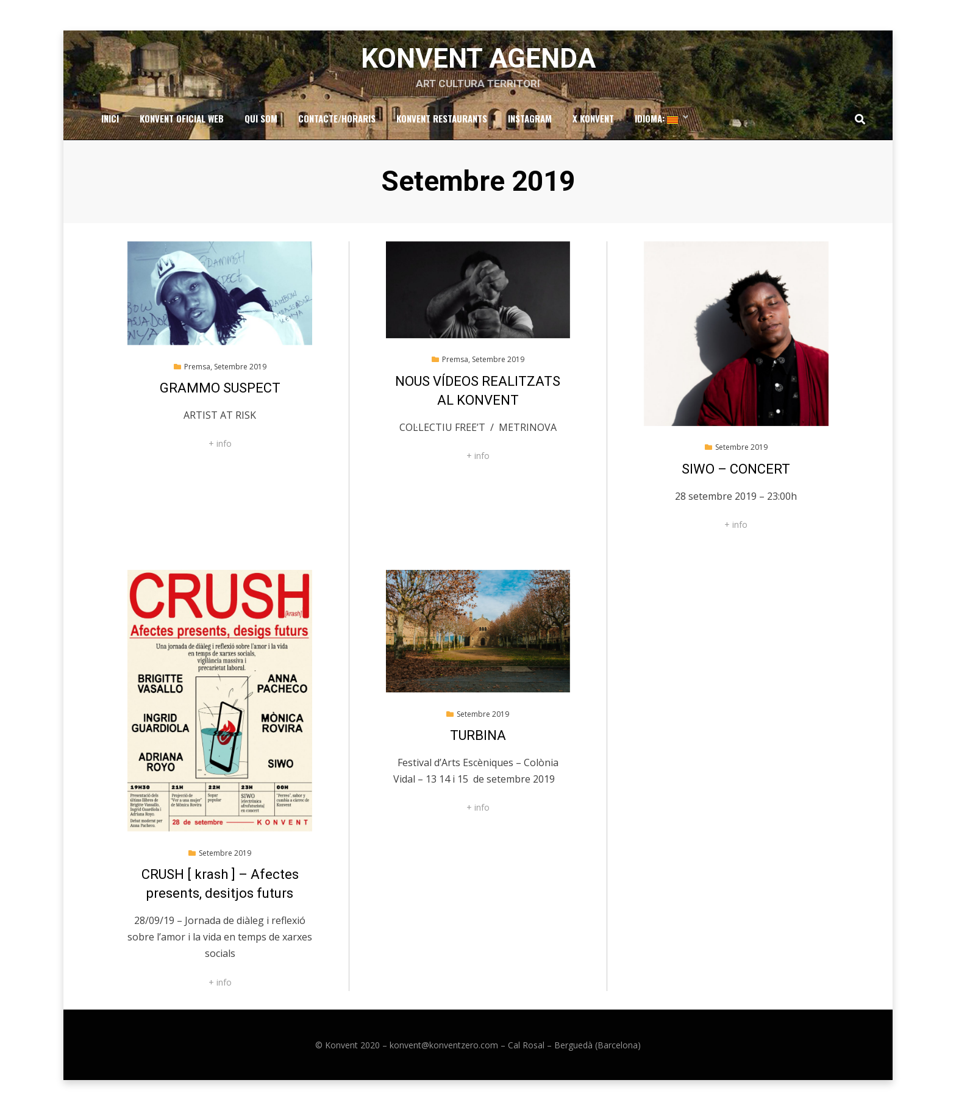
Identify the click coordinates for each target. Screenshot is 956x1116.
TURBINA (478, 740)
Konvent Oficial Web (182, 122)
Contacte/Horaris (337, 122)
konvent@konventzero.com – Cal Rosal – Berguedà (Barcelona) (515, 1050)
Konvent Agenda (478, 61)
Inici (110, 122)
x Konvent (593, 122)
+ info (220, 449)
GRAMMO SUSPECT (220, 393)
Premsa (197, 371)
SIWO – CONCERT (736, 474)
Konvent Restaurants (441, 122)
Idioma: (656, 122)
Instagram (530, 122)
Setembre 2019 (240, 371)
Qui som (260, 122)
